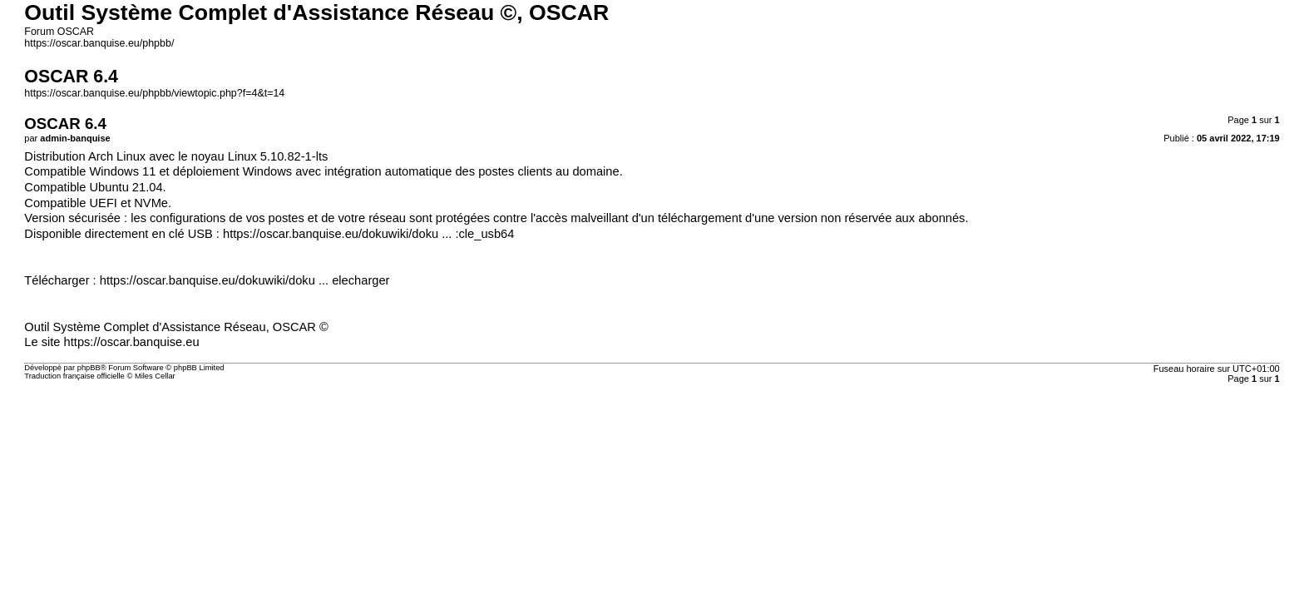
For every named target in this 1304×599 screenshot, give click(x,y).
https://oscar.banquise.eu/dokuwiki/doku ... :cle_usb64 (368, 233)
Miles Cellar (155, 376)
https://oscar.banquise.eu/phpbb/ (99, 43)
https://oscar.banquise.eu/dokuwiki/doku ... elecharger (245, 280)
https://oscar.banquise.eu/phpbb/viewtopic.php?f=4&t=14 (154, 93)
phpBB (89, 368)
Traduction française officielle (74, 376)
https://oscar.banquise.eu (132, 342)
